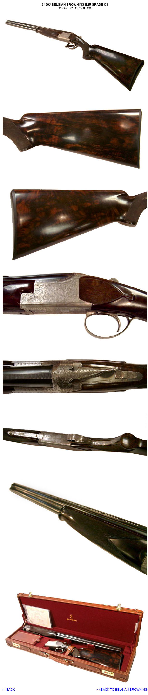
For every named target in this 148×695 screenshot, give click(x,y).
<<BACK (9, 689)
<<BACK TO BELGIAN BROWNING (122, 689)
